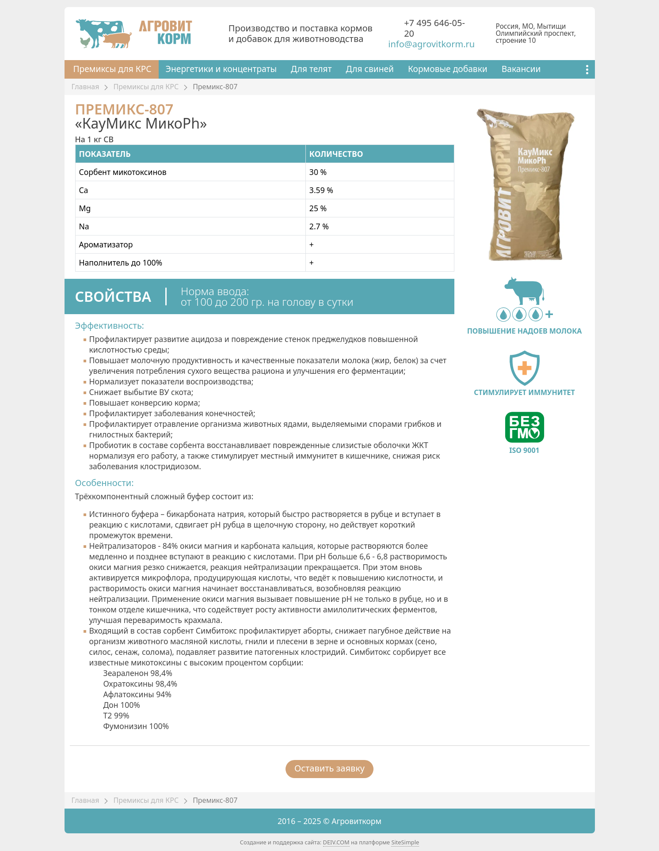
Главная (85, 86)
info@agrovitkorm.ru (431, 44)
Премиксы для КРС (112, 69)
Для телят (311, 69)
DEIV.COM (336, 842)
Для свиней (370, 69)
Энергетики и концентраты (221, 69)
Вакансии (521, 69)
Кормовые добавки (448, 69)
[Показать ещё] (587, 69)
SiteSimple (405, 842)
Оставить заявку (329, 768)
